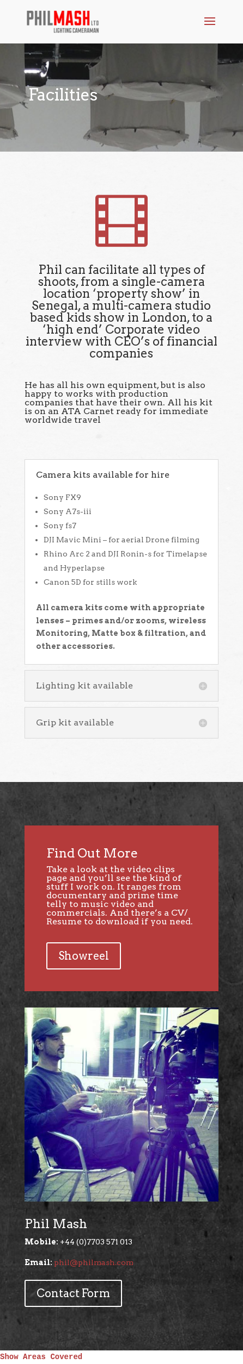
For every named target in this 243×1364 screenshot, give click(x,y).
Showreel (83, 955)
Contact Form (73, 1293)
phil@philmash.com (93, 1262)
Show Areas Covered (41, 1357)
